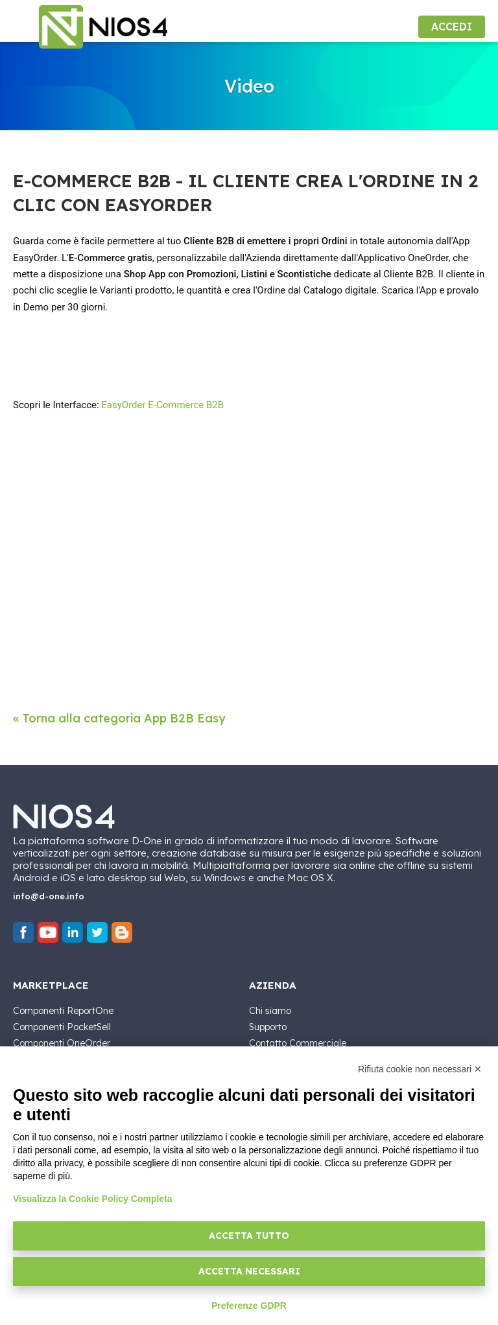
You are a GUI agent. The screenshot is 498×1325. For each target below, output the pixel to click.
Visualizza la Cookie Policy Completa (92, 1198)
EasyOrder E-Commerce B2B (162, 405)
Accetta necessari (249, 1271)
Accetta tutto (249, 1235)
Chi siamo (270, 1011)
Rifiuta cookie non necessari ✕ (420, 1069)
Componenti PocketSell (62, 1027)
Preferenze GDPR (249, 1305)
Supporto (268, 1027)
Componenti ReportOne (63, 1011)
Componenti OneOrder (61, 1043)
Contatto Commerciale (297, 1043)
